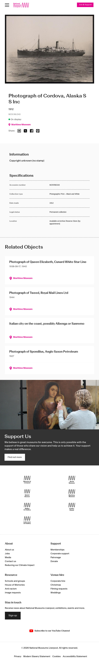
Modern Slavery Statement (36, 656)
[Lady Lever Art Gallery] (27, 520)
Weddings (56, 593)
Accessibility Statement (75, 656)
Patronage (56, 557)
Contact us (10, 561)
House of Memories (15, 585)
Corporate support (60, 553)
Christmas (56, 585)
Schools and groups (15, 581)
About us (9, 550)
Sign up (13, 615)
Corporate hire (58, 581)
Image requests (13, 593)
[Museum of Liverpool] (27, 479)
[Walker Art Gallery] (27, 507)
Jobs (7, 553)
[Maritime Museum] (72, 493)
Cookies (56, 656)
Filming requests (59, 589)
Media (8, 557)
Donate (54, 561)
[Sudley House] (72, 507)
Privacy (17, 656)
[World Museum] (72, 479)
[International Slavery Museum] (27, 493)
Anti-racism (11, 589)
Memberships (57, 550)
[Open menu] (7, 5)
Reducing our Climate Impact (19, 565)
